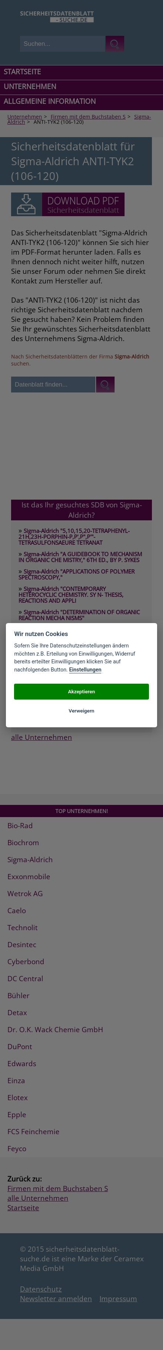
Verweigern (81, 711)
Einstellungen (85, 670)
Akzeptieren (81, 691)
